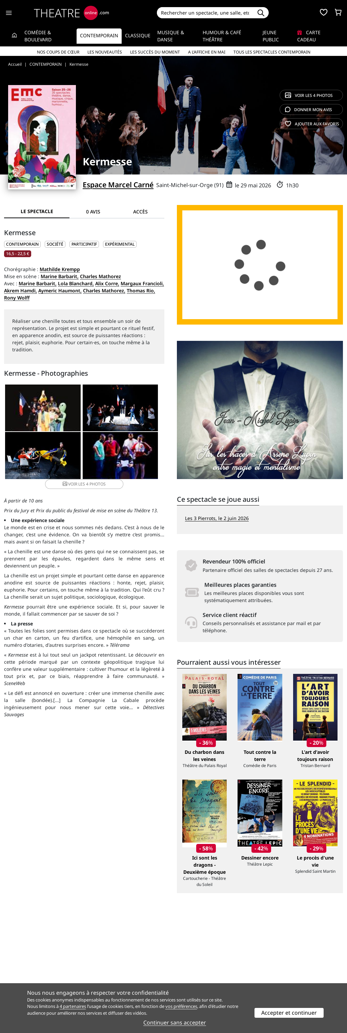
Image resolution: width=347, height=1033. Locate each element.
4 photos (309, 95)
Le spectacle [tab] (37, 211)
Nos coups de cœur (58, 52)
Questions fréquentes (115, 969)
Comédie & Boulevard (38, 36)
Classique (137, 35)
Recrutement (19, 969)
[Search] (205, 12)
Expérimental (120, 244)
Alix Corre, (107, 283)
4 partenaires (73, 1006)
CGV (95, 976)
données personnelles (132, 976)
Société (55, 244)
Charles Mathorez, (104, 290)
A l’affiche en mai (206, 52)
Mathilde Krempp (60, 269)
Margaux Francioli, (142, 283)
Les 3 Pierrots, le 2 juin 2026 (217, 518)
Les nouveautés (104, 52)
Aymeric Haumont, (60, 290)
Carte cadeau (309, 36)
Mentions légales (23, 976)
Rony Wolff (16, 297)
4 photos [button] (110, 461)
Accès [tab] (140, 211)
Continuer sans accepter (174, 1022)
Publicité (187, 969)
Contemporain (99, 35)
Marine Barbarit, (60, 276)
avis (308, 109)
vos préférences (181, 1006)
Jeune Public (271, 36)
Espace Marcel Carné (118, 184)
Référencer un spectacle (205, 962)
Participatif (84, 244)
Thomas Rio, (141, 290)
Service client (106, 962)
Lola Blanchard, (76, 283)
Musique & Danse (170, 36)
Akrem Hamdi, (20, 290)
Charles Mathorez (100, 276)
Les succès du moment (155, 52)
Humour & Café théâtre (222, 36)
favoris (312, 124)
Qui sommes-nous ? (26, 962)
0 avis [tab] (93, 211)
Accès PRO (189, 976)
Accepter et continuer (289, 1012)
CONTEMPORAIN (22, 244)
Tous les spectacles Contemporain (271, 52)
